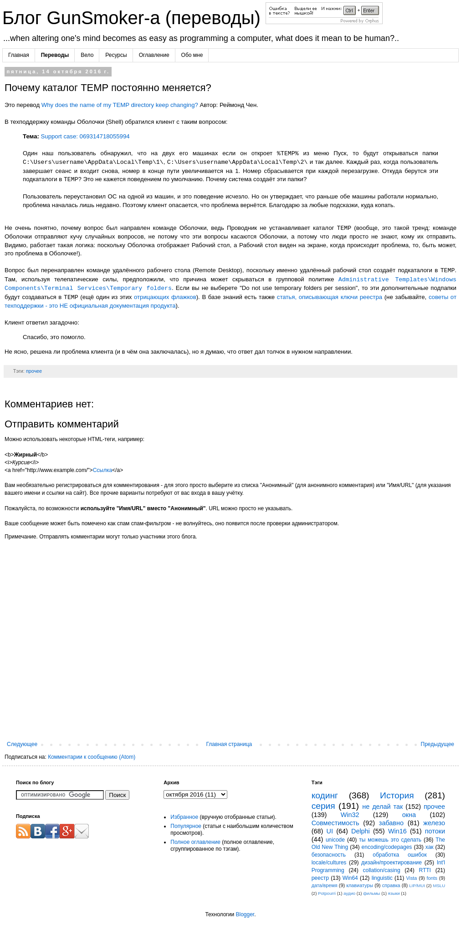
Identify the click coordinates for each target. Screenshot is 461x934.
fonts (431, 878)
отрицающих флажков (165, 297)
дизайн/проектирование (391, 862)
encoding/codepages (387, 847)
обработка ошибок (400, 855)
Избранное (184, 817)
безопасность (329, 855)
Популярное (185, 826)
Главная (18, 55)
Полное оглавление (195, 842)
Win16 (397, 831)
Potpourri (327, 893)
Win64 (350, 878)
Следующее (22, 744)
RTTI (424, 870)
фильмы (371, 893)
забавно (391, 823)
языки (394, 893)
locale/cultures (329, 862)
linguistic (382, 878)
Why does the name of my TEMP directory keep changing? (119, 105)
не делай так (382, 806)
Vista (411, 878)
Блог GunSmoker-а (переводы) (134, 18)
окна (409, 814)
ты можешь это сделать (390, 840)
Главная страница (229, 744)
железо (434, 823)
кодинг (325, 795)
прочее (34, 371)
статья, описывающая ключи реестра (329, 297)
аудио (349, 893)
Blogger (245, 914)
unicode (335, 840)
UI (330, 831)
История (397, 795)
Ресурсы (116, 55)
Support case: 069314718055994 (85, 136)
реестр (320, 878)
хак (429, 847)
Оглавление (154, 55)
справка (391, 885)
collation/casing (381, 870)
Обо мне (192, 55)
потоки (435, 831)
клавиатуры (359, 885)
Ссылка (102, 470)
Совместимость (335, 823)
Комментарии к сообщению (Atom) (91, 757)
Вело (87, 55)
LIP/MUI (417, 885)
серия (323, 806)
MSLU (439, 885)
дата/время (325, 885)
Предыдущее (437, 744)
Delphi (360, 831)
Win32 (350, 814)
